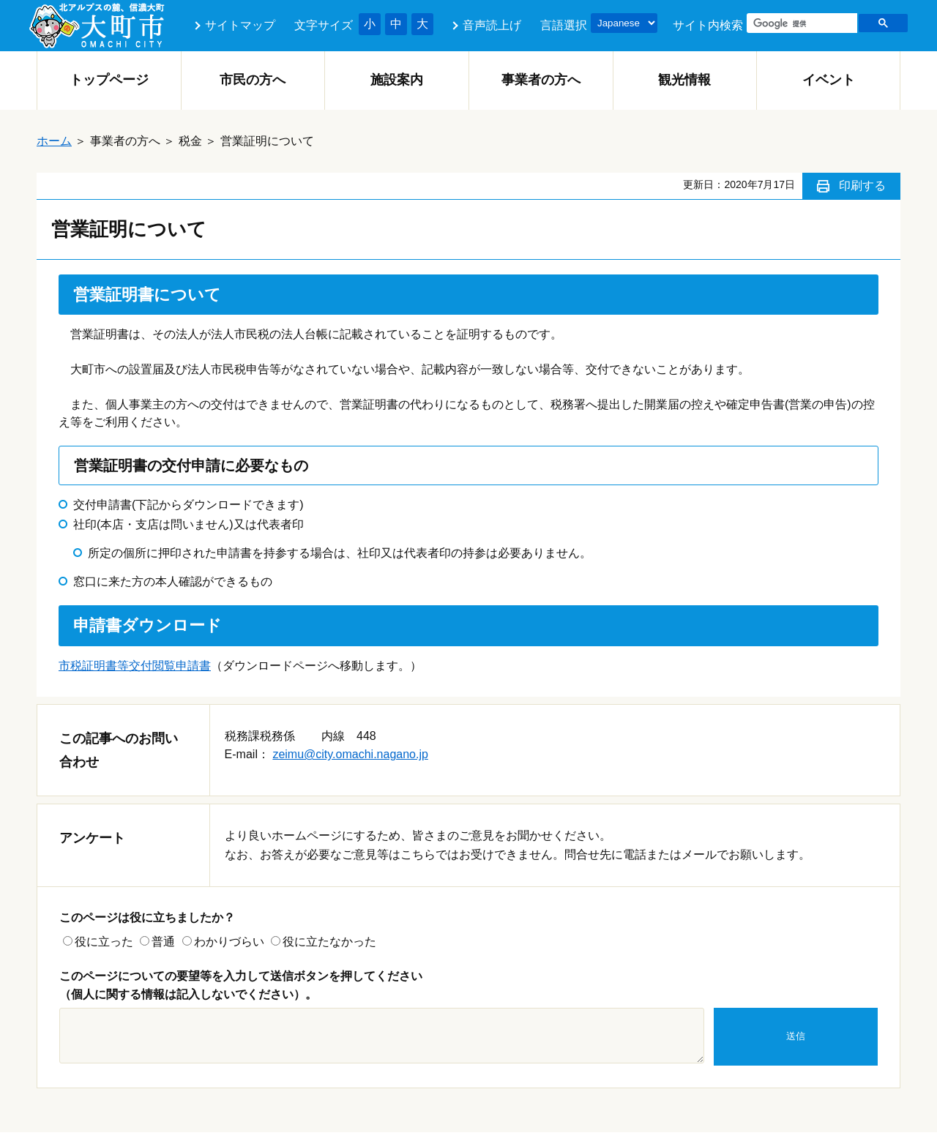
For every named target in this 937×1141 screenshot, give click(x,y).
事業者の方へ (541, 79)
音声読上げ (492, 25)
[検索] (800, 23)
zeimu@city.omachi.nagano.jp (350, 754)
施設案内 (396, 79)
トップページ (109, 79)
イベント (828, 79)
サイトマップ (240, 25)
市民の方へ (252, 79)
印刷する (862, 185)
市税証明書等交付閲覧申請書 (135, 665)
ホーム (54, 141)
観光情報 (684, 79)
